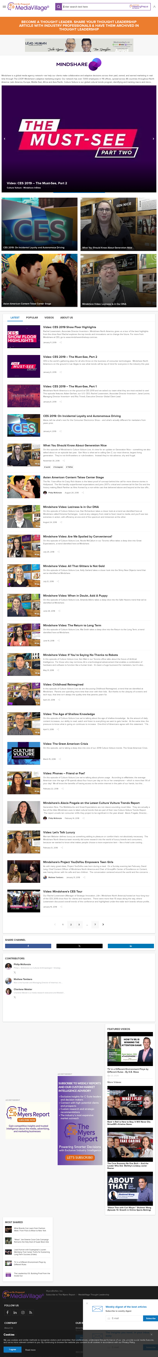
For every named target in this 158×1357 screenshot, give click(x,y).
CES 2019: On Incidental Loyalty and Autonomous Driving (82, 416)
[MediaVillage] (28, 6)
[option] (79, 139)
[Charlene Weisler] (8, 991)
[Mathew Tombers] (53, 877)
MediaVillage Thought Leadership (93, 1294)
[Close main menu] (151, 1334)
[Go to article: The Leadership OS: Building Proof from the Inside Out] (9, 1274)
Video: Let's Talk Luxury (59, 832)
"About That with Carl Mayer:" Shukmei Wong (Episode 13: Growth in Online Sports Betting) (129, 1208)
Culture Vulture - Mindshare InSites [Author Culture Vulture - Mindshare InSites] (24, 187)
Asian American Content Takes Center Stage (73, 477)
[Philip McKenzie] (52, 493)
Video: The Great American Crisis (65, 744)
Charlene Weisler (23, 989)
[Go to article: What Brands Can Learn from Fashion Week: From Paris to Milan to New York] (9, 1229)
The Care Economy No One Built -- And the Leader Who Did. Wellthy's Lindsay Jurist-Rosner (127, 1165)
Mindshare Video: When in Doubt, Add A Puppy (75, 596)
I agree (12, 1349)
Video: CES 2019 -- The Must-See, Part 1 (70, 386)
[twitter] (15, 972)
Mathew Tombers (23, 979)
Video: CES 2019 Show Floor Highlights (69, 327)
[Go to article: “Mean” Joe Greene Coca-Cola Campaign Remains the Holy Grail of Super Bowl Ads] (9, 1240)
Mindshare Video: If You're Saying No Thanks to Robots (80, 655)
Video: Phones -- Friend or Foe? (64, 773)
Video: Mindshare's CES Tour (62, 891)
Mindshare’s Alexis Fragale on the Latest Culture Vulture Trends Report (91, 803)
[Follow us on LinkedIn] (15, 1312)
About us (66, 317)
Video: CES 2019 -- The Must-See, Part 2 (37, 183)
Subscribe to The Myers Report (60, 1294)
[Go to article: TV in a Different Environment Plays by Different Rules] (9, 1263)
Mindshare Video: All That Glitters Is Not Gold (74, 566)
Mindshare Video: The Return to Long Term (72, 625)
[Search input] (82, 6)
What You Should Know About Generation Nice (75, 445)
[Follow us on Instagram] (23, 1312)
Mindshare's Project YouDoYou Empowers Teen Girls (78, 862)
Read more (30, 1350)
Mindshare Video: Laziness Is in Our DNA (71, 507)
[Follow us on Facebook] (7, 1312)
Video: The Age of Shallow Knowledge (69, 714)
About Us (8, 1328)
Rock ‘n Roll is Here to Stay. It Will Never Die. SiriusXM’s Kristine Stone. (129, 1123)
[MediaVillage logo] (23, 1295)
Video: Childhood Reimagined (63, 684)
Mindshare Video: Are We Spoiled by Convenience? (77, 536)
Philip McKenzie (22, 964)
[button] (154, 6)
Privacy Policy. (128, 1342)
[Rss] (31, 1312)
